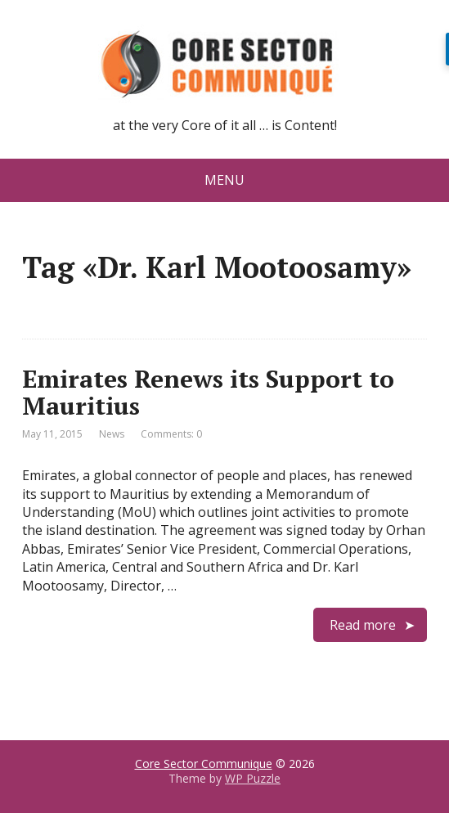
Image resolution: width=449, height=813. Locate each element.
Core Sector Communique (203, 763)
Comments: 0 (171, 434)
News (111, 434)
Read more (363, 625)
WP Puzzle (253, 778)
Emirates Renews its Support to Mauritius (208, 392)
